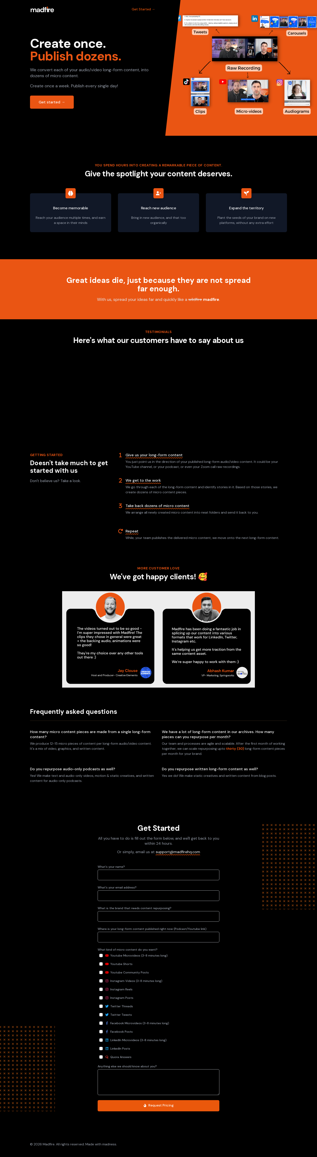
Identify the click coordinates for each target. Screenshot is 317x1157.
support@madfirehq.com (178, 851)
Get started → (52, 102)
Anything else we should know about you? (127, 1066)
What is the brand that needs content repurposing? (134, 908)
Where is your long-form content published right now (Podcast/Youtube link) (152, 929)
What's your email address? (117, 887)
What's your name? (111, 867)
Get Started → (143, 9)
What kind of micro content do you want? (127, 949)
